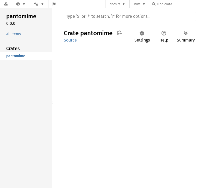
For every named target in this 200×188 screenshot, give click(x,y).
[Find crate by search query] (178, 4)
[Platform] (39, 4)
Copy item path (119, 32)
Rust (137, 4)
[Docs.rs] (6, 4)
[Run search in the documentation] (130, 16)
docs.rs (115, 4)
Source (70, 40)
